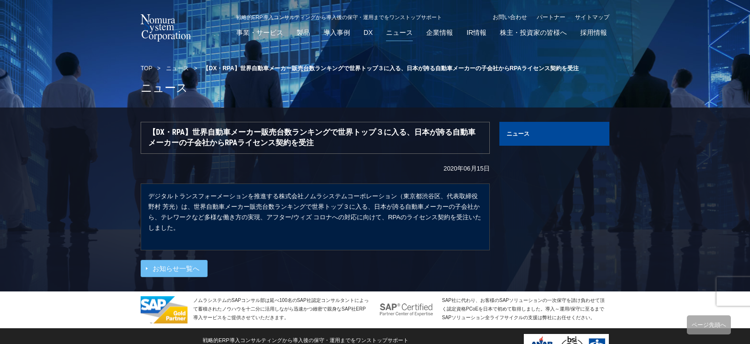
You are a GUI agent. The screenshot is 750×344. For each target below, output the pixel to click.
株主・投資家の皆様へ (533, 32)
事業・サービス (259, 32)
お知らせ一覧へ (176, 268)
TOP (146, 68)
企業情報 (439, 32)
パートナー (551, 17)
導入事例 (336, 32)
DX (368, 32)
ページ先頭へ (709, 325)
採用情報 (593, 32)
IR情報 (476, 32)
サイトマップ (592, 17)
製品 (303, 32)
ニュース (399, 32)
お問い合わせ (510, 17)
